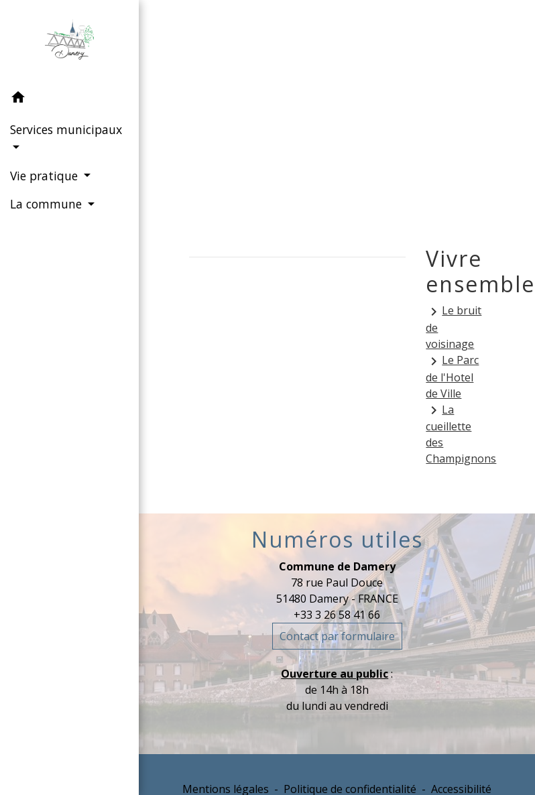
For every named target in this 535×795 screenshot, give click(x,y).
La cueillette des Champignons (455, 434)
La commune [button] (47, 204)
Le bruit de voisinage (453, 327)
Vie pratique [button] (45, 176)
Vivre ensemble (421, 114)
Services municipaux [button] (66, 129)
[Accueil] (69, 42)
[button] (69, 99)
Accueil (226, 114)
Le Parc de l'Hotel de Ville (452, 377)
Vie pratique (311, 114)
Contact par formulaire (337, 636)
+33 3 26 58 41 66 (337, 614)
